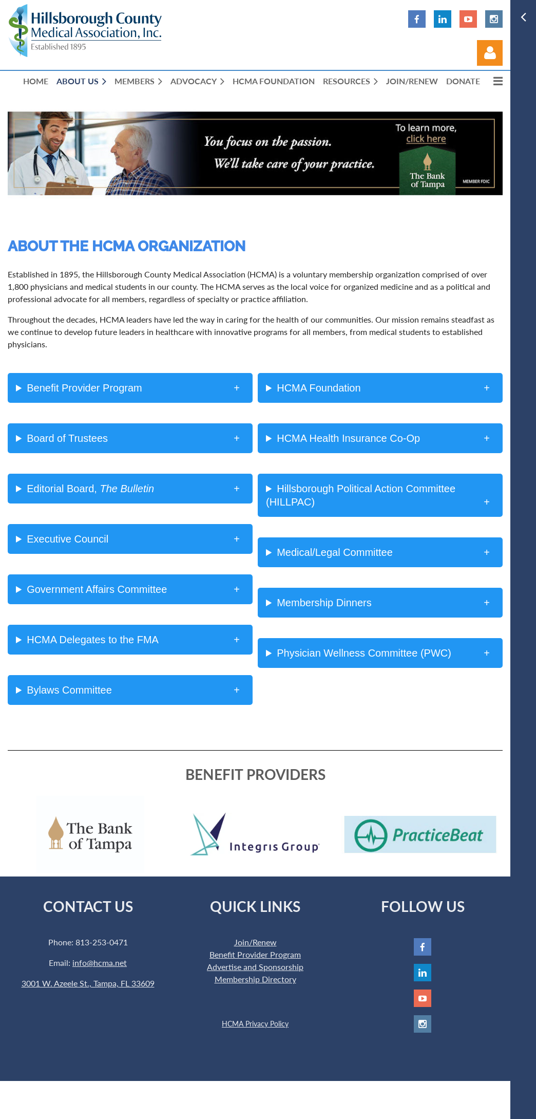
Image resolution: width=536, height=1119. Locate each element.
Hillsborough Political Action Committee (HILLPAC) (360, 495)
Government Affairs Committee (97, 589)
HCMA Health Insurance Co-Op (348, 438)
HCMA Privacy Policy (255, 1023)
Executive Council (67, 539)
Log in (490, 53)
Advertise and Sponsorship (255, 967)
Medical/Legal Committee (335, 552)
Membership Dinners (324, 602)
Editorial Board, (90, 488)
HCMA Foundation (318, 388)
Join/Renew (255, 942)
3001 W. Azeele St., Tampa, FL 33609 (88, 983)
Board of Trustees (67, 438)
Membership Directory (255, 979)
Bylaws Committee (69, 690)
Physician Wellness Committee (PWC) (364, 653)
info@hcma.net (99, 962)
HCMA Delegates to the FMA (93, 639)
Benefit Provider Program (84, 388)
